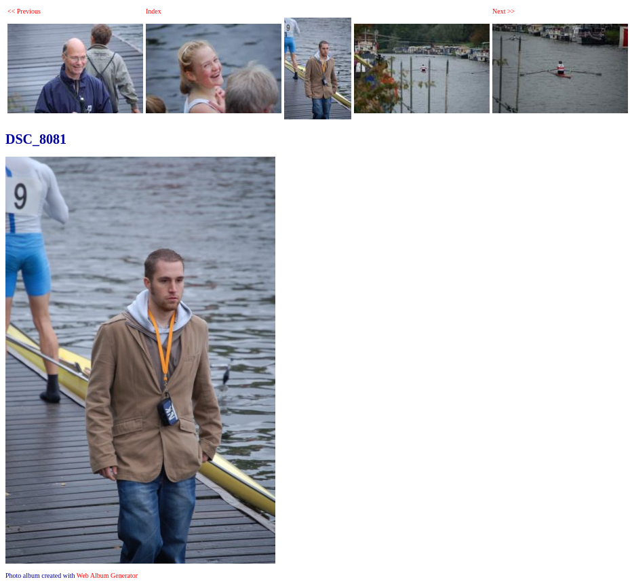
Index (153, 11)
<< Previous (24, 11)
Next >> (503, 11)
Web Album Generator (107, 575)
